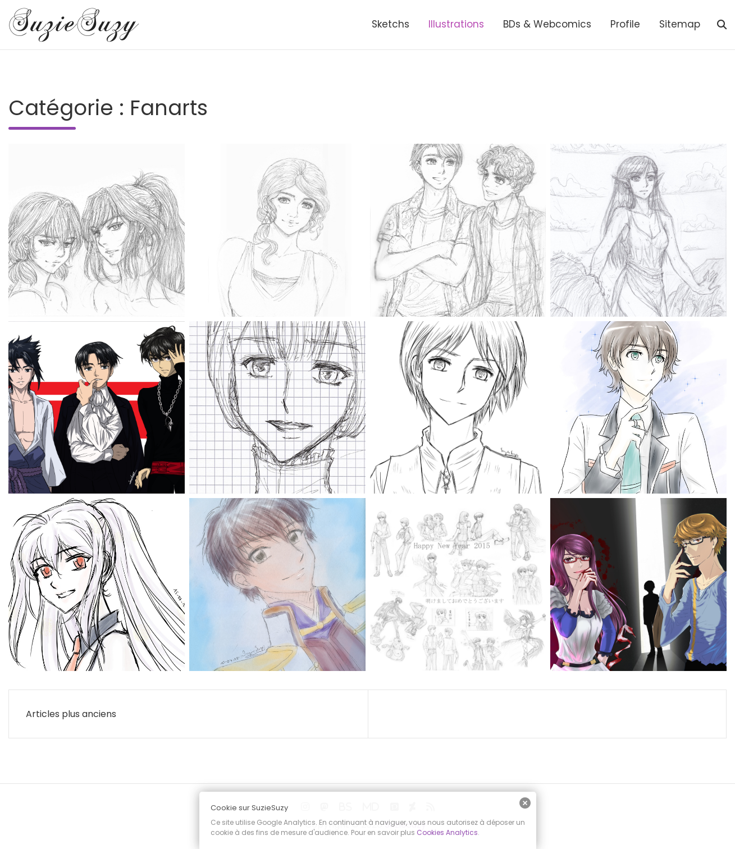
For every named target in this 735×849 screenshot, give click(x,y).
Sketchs (390, 24)
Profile (625, 24)
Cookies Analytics (447, 832)
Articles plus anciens (71, 714)
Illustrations (456, 24)
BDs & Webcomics (547, 24)
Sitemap (679, 24)
